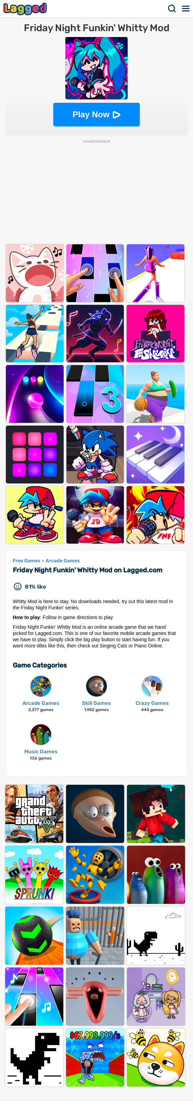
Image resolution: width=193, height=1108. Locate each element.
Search (172, 8)
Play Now (91, 114)
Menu (186, 8)
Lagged (25, 9)
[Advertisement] (96, 192)
